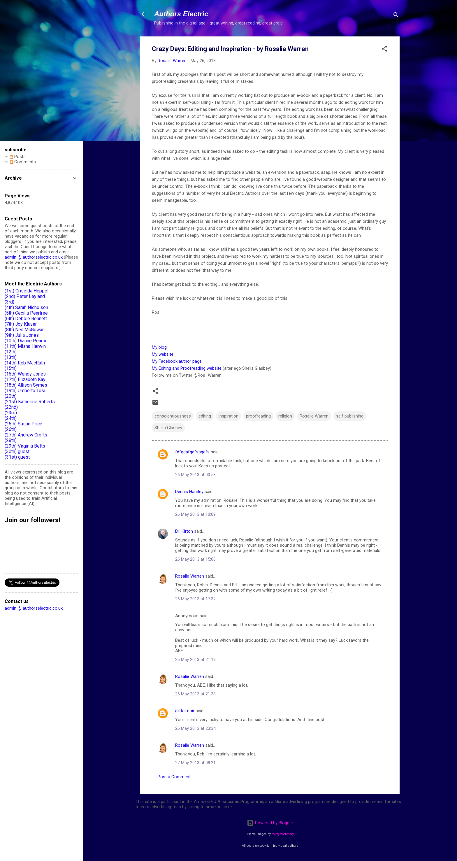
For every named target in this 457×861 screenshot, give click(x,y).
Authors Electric (181, 14)
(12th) (11, 352)
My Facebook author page (177, 361)
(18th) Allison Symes (26, 385)
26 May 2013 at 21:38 (195, 694)
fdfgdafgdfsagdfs (192, 452)
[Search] (396, 16)
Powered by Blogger (270, 822)
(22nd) (11, 407)
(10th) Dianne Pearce (26, 340)
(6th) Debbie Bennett (26, 318)
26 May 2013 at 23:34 (195, 728)
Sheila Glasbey (168, 427)
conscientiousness (172, 416)
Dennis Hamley (189, 491)
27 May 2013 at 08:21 (195, 762)
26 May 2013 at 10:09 (195, 514)
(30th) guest (17, 451)
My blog (159, 347)
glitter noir (184, 710)
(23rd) (11, 412)
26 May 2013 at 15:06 (195, 559)
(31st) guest (17, 457)
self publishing (349, 416)
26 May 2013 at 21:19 (195, 659)
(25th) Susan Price (23, 424)
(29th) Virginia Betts (25, 446)
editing (204, 416)
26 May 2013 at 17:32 (195, 599)
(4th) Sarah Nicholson (26, 307)
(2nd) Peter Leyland (25, 296)
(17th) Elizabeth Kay (25, 379)
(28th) (11, 440)
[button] (384, 49)
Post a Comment (174, 776)
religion (285, 416)
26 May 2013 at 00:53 (195, 474)
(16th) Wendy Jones (25, 374)
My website (162, 354)
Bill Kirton (184, 531)
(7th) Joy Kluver (21, 324)
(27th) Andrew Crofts (26, 435)
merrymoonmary (283, 834)
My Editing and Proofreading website (187, 368)
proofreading (258, 416)
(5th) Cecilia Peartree (26, 313)
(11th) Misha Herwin (25, 346)
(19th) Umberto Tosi (25, 390)
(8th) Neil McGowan (25, 329)
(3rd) (9, 302)
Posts (18, 156)
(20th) (11, 396)
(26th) (11, 429)
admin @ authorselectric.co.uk (34, 257)
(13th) (11, 357)
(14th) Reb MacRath (25, 363)
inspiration (228, 416)
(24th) (11, 418)
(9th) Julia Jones (22, 335)
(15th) (11, 368)
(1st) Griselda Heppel (26, 291)
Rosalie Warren (314, 416)
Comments (23, 161)
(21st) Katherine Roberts (30, 401)
